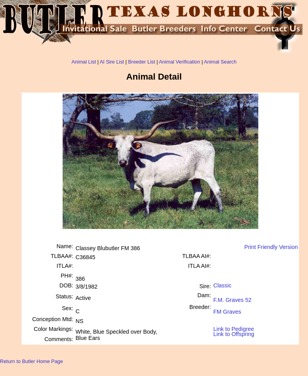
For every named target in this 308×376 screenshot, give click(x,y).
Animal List (84, 62)
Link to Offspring (233, 332)
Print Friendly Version (271, 247)
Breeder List (141, 62)
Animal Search (220, 62)
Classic (222, 285)
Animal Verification (179, 62)
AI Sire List (112, 62)
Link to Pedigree (233, 328)
